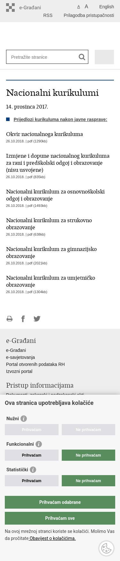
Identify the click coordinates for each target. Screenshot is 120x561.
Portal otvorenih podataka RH (35, 364)
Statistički (17, 470)
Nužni (12, 418)
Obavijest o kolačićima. (52, 538)
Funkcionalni (20, 444)
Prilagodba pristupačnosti (89, 15)
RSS (47, 15)
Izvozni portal (19, 371)
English (106, 6)
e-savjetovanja (20, 357)
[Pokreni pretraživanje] (82, 57)
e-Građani (16, 350)
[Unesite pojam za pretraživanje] (34, 57)
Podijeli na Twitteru (37, 318)
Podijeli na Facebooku (23, 318)
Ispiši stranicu (9, 318)
